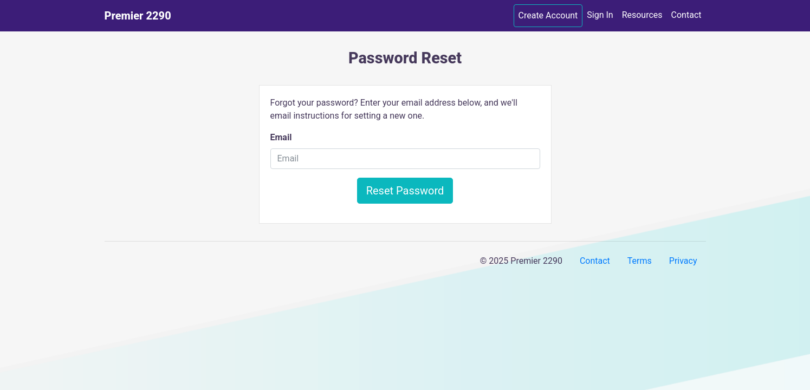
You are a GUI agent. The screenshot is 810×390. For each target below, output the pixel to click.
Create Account (548, 15)
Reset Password (405, 190)
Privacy (683, 261)
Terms (639, 261)
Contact (686, 15)
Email (281, 137)
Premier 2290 (138, 15)
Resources (642, 15)
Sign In (600, 15)
